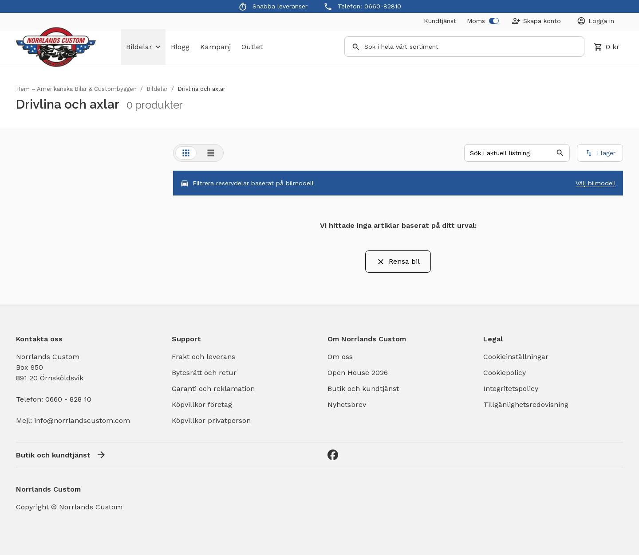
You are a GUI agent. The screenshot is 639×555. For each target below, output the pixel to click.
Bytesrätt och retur (204, 372)
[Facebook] (332, 454)
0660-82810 (382, 6)
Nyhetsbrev (346, 404)
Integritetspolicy (510, 388)
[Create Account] (536, 21)
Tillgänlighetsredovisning (525, 404)
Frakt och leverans (203, 356)
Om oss (340, 356)
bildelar (143, 47)
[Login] (595, 21)
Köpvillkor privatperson (211, 420)
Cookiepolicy (504, 372)
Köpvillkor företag (202, 404)
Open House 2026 (357, 372)
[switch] (494, 20)
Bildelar (157, 89)
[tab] (186, 153)
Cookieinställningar (515, 356)
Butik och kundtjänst (363, 388)
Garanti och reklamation (213, 388)
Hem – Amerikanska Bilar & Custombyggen (76, 89)
